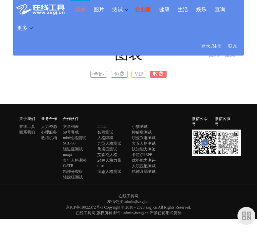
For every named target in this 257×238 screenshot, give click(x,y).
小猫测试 (140, 126)
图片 (99, 9)
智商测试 (105, 132)
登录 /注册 (211, 46)
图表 (80, 9)
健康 (164, 9)
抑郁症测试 (142, 132)
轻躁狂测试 (73, 177)
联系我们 (27, 132)
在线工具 (27, 126)
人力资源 (49, 126)
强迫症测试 (73, 149)
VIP (138, 74)
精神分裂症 (73, 171)
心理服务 (49, 132)
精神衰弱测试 (144, 171)
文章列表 (71, 126)
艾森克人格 (107, 154)
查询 (220, 9)
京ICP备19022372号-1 (84, 207)
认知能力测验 (144, 149)
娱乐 (201, 9)
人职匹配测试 (144, 166)
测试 (117, 9)
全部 (98, 74)
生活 (183, 9)
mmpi (102, 126)
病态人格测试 (109, 171)
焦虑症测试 (107, 149)
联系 (232, 46)
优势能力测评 (144, 160)
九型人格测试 (109, 143)
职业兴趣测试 (144, 138)
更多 (22, 27)
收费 (158, 74)
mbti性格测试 (74, 138)
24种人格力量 (109, 160)
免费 (119, 74)
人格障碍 (105, 138)
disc (100, 165)
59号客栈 (71, 132)
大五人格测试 (144, 143)
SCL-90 (69, 143)
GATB (68, 165)
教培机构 (49, 138)
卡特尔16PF (142, 154)
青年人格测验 (75, 160)
